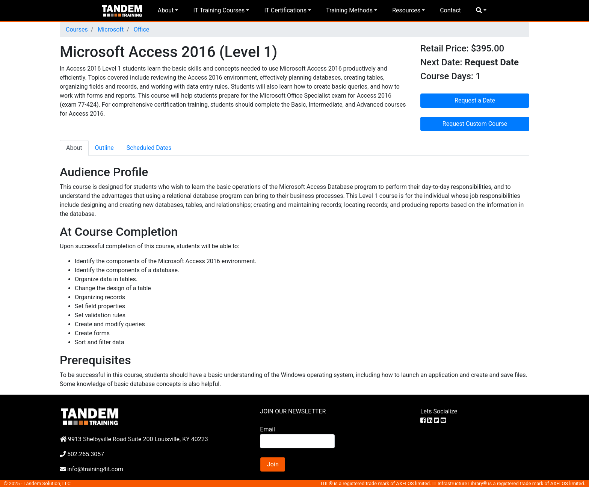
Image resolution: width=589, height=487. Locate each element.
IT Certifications (285, 10)
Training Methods (349, 10)
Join (273, 464)
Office (141, 29)
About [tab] (74, 147)
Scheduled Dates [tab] (149, 147)
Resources (406, 10)
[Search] (297, 441)
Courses (77, 29)
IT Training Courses (219, 10)
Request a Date (475, 100)
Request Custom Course (475, 123)
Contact (450, 10)
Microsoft (110, 29)
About (166, 10)
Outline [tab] (104, 147)
